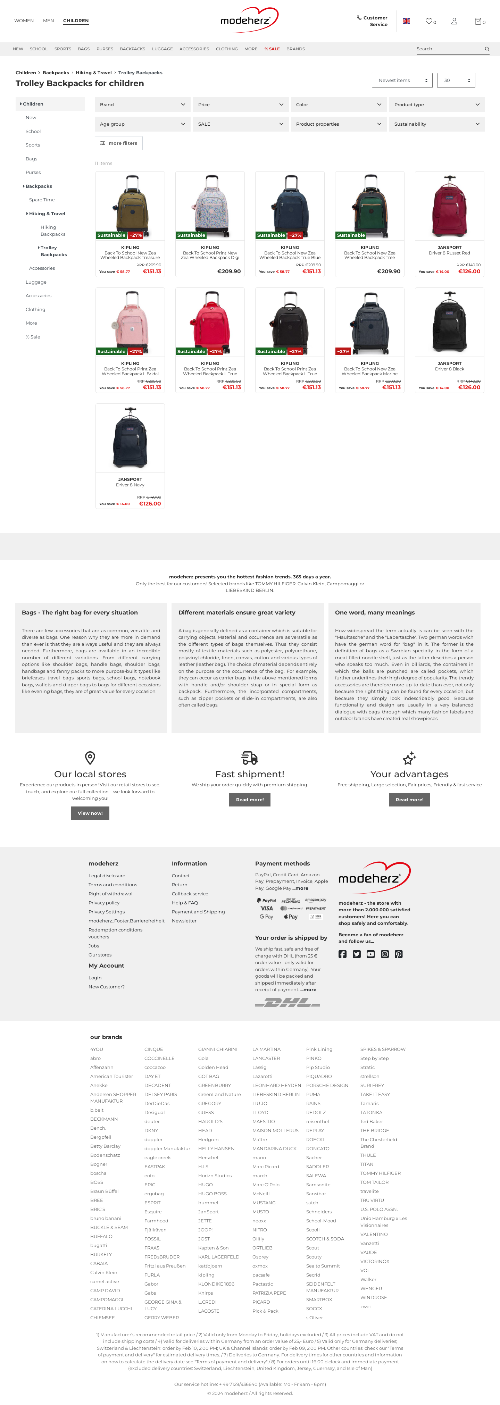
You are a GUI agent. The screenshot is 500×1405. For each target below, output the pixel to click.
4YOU (96, 1051)
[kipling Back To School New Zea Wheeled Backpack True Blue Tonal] (290, 208)
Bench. (98, 1130)
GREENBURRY (214, 1087)
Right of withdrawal (111, 896)
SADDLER (317, 1168)
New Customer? (107, 989)
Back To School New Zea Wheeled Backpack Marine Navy (370, 370)
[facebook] (346, 957)
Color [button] (302, 107)
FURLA (152, 1277)
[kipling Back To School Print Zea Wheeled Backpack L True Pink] (210, 324)
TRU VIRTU (372, 1202)
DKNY (151, 1132)
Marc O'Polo (266, 1186)
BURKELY (101, 1257)
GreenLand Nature (219, 1096)
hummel (208, 1204)
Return (180, 887)
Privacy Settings (107, 914)
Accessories (194, 49)
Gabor (151, 1286)
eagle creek (157, 1159)
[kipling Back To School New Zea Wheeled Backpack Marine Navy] (369, 324)
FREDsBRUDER (162, 1259)
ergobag (154, 1195)
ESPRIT (152, 1204)
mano (259, 1159)
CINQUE (153, 1051)
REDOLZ (316, 1114)
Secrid (313, 1277)
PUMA (313, 1096)
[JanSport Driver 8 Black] (449, 324)
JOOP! (205, 1232)
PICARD (261, 1304)
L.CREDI (207, 1304)
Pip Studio (318, 1069)
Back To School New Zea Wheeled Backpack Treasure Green (130, 254)
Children (76, 20)
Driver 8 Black (449, 367)
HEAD (205, 1132)
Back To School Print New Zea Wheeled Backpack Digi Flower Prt (210, 254)
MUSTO (260, 1213)
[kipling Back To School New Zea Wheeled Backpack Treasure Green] (130, 208)
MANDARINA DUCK (274, 1150)
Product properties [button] (317, 126)
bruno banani (106, 1220)
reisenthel (317, 1123)
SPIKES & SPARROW (383, 1051)
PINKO (314, 1060)
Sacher (314, 1159)
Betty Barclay (105, 1148)
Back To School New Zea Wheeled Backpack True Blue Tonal (289, 254)
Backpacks (132, 49)
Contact (181, 878)
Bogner (98, 1166)
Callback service (190, 896)
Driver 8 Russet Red (449, 251)
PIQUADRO (319, 1078)
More (251, 49)
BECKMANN (104, 1121)
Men (48, 20)
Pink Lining (319, 1051)
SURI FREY (372, 1087)
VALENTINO (374, 1236)
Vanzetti (369, 1245)
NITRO (259, 1232)
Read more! (250, 801)
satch (312, 1204)
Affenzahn (102, 1069)
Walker (368, 1281)
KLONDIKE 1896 (216, 1286)
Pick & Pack (265, 1313)
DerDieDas (156, 1105)
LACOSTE (208, 1313)
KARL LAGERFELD (219, 1259)
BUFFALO (101, 1238)
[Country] (406, 21)
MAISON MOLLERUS (275, 1132)
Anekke (99, 1087)
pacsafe (261, 1277)
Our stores (100, 957)
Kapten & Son (213, 1250)
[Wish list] (431, 21)
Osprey (260, 1259)
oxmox (260, 1268)
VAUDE (368, 1254)
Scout (312, 1250)
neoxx (259, 1223)
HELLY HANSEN (216, 1150)
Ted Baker (371, 1123)
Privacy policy (104, 905)
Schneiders (319, 1213)
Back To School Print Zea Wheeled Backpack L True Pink (210, 370)
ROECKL (315, 1141)
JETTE (205, 1223)
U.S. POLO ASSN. (379, 1211)
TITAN (367, 1166)
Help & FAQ (185, 905)
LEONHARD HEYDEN (276, 1087)
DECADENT (157, 1087)
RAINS (313, 1105)
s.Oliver (314, 1320)
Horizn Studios (215, 1177)
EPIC (149, 1186)
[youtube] (374, 957)
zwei (365, 1308)
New (18, 49)
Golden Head (213, 1069)
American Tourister (111, 1078)
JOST (204, 1241)
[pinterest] (402, 957)
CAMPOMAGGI (106, 1302)
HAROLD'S (210, 1123)
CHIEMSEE (102, 1320)
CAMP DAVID (105, 1293)
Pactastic (262, 1286)
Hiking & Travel (94, 75)
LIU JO (259, 1105)
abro (95, 1060)
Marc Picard (265, 1168)
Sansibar (316, 1195)
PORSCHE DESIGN (327, 1087)
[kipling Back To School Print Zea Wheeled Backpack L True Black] (290, 324)
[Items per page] (456, 83)
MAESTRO (263, 1123)
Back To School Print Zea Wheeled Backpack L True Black (290, 370)
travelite (369, 1193)
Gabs (150, 1295)
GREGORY (209, 1105)
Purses (105, 49)
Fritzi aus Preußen (165, 1268)
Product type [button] (409, 107)
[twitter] (360, 957)
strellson (370, 1078)
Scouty (314, 1259)
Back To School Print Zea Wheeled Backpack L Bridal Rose (130, 370)
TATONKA (371, 1114)
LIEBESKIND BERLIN (276, 1096)
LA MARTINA (266, 1051)
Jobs (94, 948)
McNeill (261, 1195)
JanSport (208, 1213)
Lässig (259, 1069)
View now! (90, 815)
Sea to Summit (323, 1268)
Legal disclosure (107, 878)
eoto (149, 1177)
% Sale (272, 49)
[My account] (455, 21)
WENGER (371, 1290)
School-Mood (321, 1223)
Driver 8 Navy (130, 483)
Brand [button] (107, 107)
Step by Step (374, 1060)
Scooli (313, 1232)
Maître (259, 1141)
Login (95, 980)
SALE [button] (204, 126)
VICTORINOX (375, 1263)
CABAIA (99, 1266)
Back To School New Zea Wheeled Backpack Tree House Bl (369, 254)
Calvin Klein (103, 1275)
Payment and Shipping (198, 914)
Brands (295, 49)
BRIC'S (97, 1211)
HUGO (205, 1186)
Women (24, 20)
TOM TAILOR (374, 1184)
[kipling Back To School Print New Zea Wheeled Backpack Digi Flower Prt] (210, 208)
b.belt (96, 1112)
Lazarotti (262, 1078)
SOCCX (314, 1311)
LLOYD (260, 1114)
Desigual (154, 1114)
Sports (63, 49)
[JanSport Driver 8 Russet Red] (449, 208)
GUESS (206, 1114)
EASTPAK (154, 1168)
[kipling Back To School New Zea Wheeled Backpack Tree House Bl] (369, 208)
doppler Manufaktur (167, 1150)
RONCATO (318, 1150)
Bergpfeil (100, 1139)
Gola (203, 1060)
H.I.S (203, 1168)
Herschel (208, 1159)
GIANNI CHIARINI (218, 1051)
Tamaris (369, 1105)
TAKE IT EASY (375, 1096)
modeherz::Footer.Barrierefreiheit (127, 923)
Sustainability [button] (410, 126)
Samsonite (318, 1186)
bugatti (98, 1248)
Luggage (162, 49)
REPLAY (315, 1132)
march (259, 1177)
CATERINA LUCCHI (111, 1311)
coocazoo (155, 1069)
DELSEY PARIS (160, 1096)
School (39, 49)
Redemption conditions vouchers (115, 935)
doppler (153, 1141)
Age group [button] (112, 126)
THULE (368, 1157)
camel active (104, 1284)
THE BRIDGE (374, 1132)
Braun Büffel (104, 1193)
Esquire (153, 1213)
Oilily (258, 1241)
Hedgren (208, 1141)
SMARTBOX (319, 1302)
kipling (206, 1277)
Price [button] (204, 107)
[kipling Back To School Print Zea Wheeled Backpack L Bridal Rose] (130, 324)
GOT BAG (208, 1078)
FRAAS (151, 1250)
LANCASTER (266, 1060)
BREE (96, 1202)
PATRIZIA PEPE (269, 1295)
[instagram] (388, 957)
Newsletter (184, 923)
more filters (118, 145)
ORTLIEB (262, 1250)
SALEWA (316, 1177)
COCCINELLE (159, 1060)
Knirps (205, 1295)
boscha (98, 1175)
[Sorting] (402, 83)
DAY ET (152, 1078)
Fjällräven (155, 1232)
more (301, 890)
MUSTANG (264, 1204)
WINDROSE (373, 1299)
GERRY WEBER (161, 1320)
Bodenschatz (105, 1157)
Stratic (367, 1069)
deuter (152, 1123)
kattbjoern (210, 1268)
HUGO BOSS (212, 1195)
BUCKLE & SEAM (109, 1229)
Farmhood (156, 1223)
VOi (364, 1272)
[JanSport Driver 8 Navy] (130, 440)
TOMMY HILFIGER (380, 1175)
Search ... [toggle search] (453, 48)
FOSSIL (152, 1241)
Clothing (227, 49)
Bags (84, 49)
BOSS (96, 1184)
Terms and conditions (113, 887)
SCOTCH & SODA (325, 1241)
